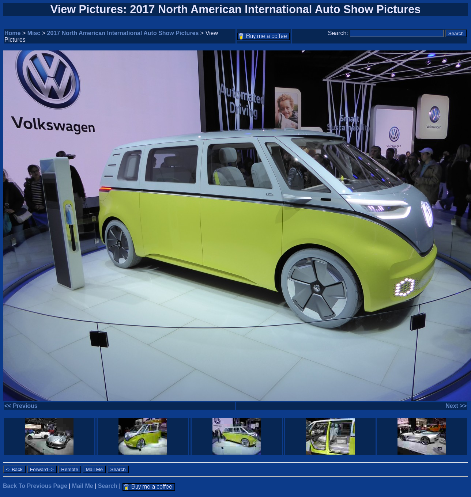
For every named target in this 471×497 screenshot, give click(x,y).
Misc (34, 33)
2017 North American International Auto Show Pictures (123, 33)
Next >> (456, 406)
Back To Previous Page (35, 486)
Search (107, 486)
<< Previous (21, 406)
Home (12, 33)
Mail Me (82, 486)
